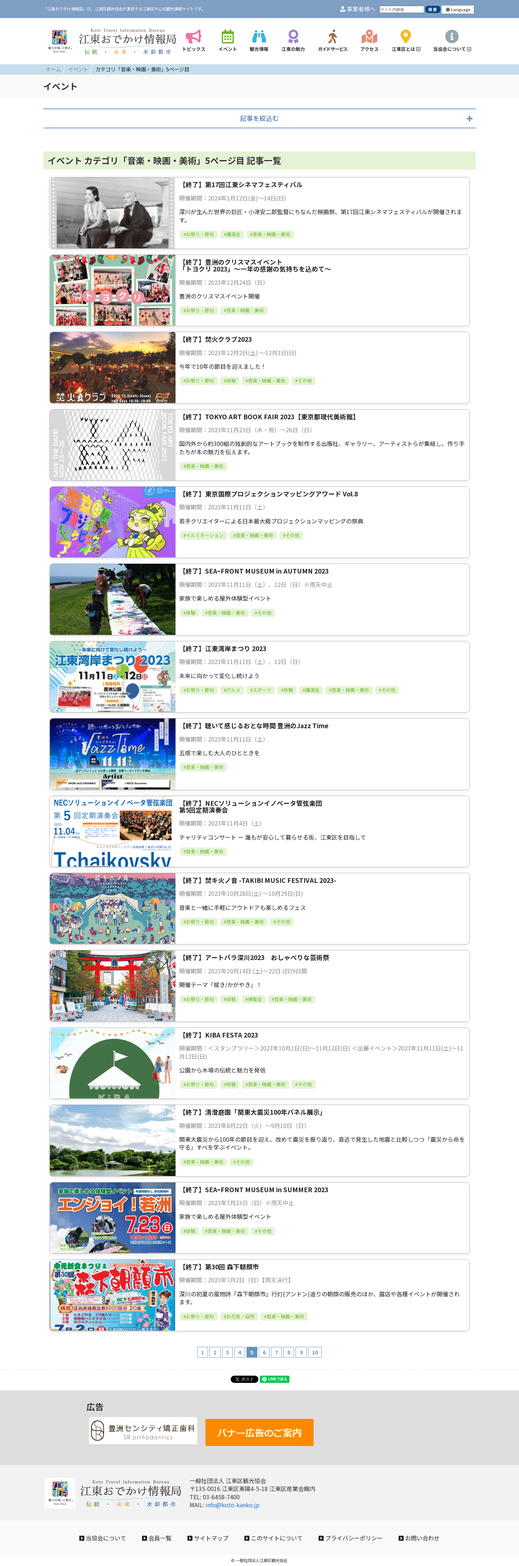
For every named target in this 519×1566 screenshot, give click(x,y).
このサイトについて (273, 1538)
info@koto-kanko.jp (232, 1504)
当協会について (102, 1538)
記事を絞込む (259, 118)
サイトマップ (208, 1538)
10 (315, 1352)
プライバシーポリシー (351, 1538)
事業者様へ (358, 9)
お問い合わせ (419, 1538)
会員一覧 (157, 1538)
